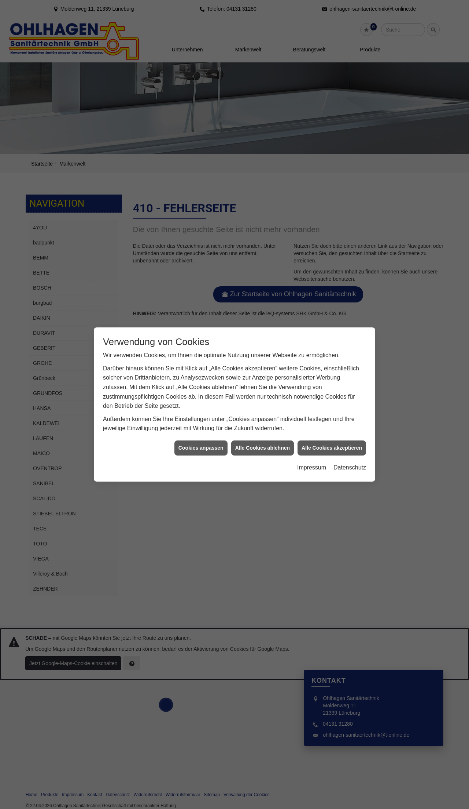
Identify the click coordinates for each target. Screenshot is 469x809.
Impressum (311, 457)
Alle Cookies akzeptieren (332, 437)
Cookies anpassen (201, 437)
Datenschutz (349, 457)
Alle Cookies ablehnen (262, 437)
